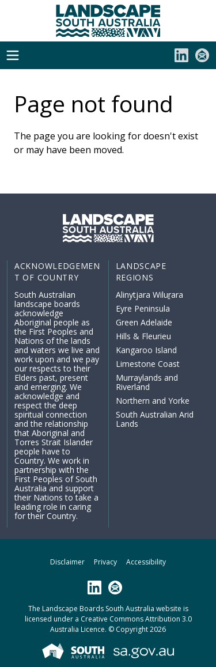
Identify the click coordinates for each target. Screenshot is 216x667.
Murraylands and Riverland (147, 382)
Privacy (105, 562)
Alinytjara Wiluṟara (150, 294)
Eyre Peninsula (143, 308)
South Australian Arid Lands (155, 419)
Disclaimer (67, 562)
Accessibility (146, 562)
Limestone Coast (148, 363)
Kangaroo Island (146, 349)
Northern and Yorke (153, 400)
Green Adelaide (144, 322)
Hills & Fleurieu (143, 336)
